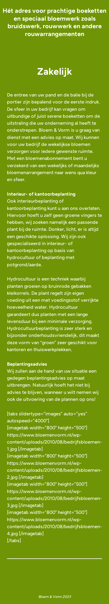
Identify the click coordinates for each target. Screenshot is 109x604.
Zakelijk (54, 71)
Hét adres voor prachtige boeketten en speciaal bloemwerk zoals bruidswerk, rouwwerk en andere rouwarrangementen (54, 22)
